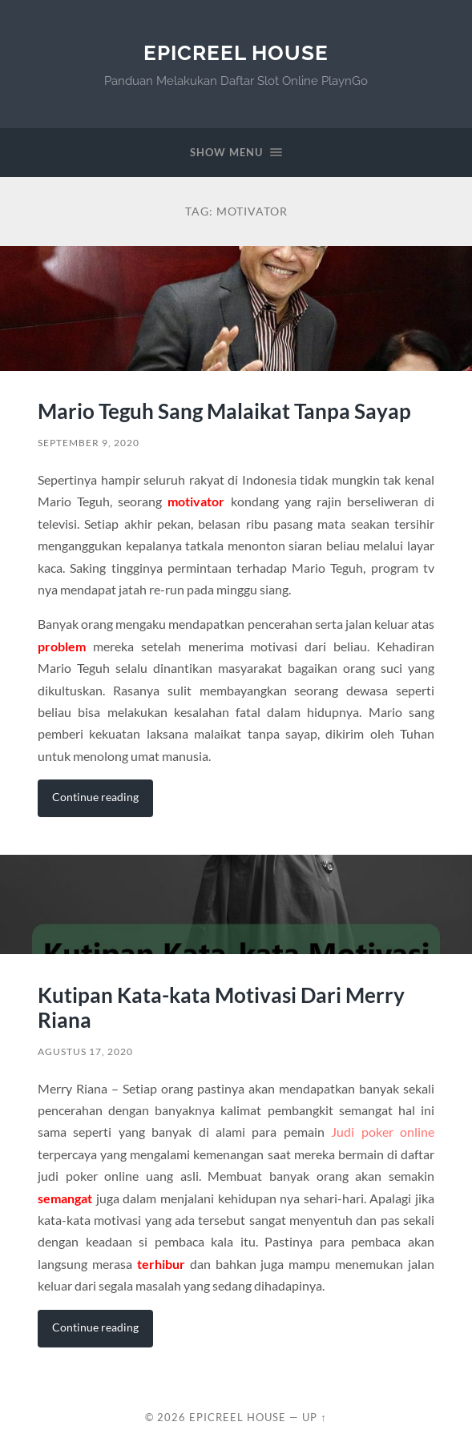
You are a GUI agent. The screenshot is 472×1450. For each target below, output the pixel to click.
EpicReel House (236, 52)
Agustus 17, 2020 (85, 1051)
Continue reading (95, 797)
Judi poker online (382, 1131)
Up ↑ (314, 1417)
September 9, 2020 (88, 443)
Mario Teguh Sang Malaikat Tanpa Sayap (224, 411)
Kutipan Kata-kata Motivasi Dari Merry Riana (221, 1007)
